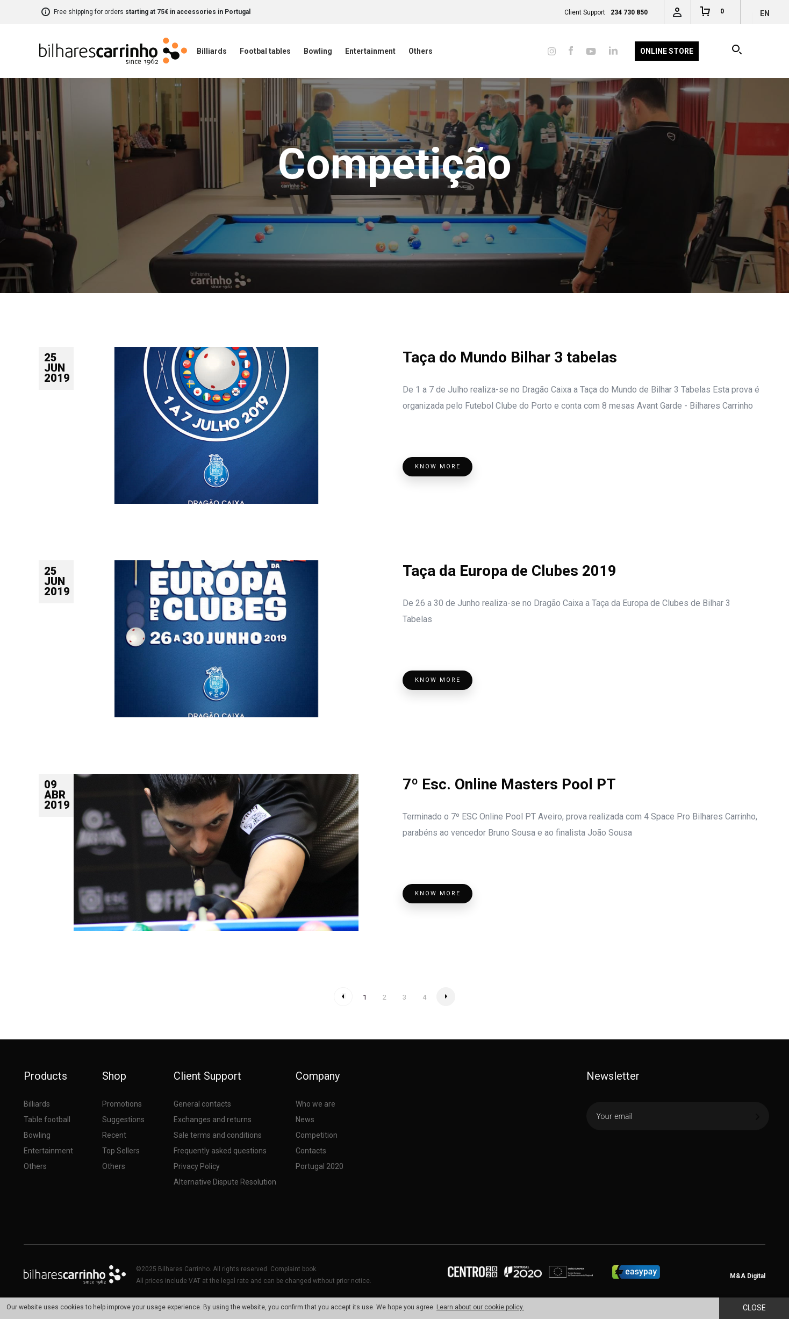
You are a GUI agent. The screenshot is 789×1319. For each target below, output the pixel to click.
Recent (114, 1135)
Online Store (666, 51)
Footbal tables (265, 51)
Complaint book (293, 1269)
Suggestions (123, 1119)
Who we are (315, 1104)
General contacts (202, 1104)
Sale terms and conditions (218, 1135)
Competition (317, 1135)
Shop (114, 1076)
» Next (446, 997)
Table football (47, 1119)
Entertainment (370, 51)
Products (45, 1076)
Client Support (207, 1076)
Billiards (212, 51)
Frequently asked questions (220, 1150)
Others (420, 51)
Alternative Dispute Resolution (225, 1182)
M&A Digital (747, 1276)
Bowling (318, 51)
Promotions (122, 1104)
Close (754, 1307)
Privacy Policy (197, 1166)
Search (737, 51)
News (305, 1119)
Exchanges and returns (213, 1119)
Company (318, 1076)
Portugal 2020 (319, 1166)
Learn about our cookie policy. (480, 1307)
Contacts (311, 1150)
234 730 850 (629, 12)
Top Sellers (121, 1150)
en (765, 13)
